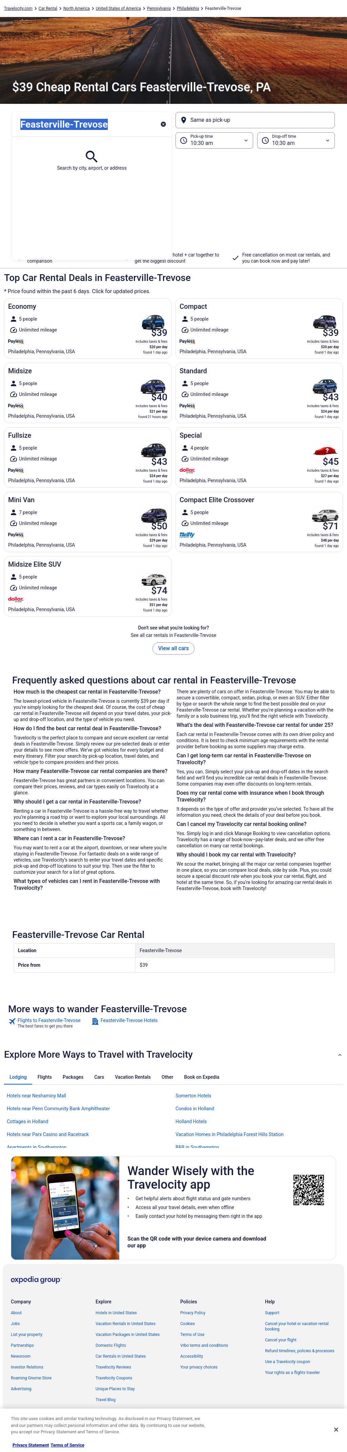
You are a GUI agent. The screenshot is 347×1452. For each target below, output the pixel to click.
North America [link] (76, 8)
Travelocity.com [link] (18, 8)
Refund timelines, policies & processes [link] (299, 1351)
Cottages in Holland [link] (27, 1121)
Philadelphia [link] (188, 8)
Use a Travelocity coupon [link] (287, 1361)
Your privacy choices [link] (199, 1367)
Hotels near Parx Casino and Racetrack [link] (48, 1134)
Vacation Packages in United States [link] (128, 1334)
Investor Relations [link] (27, 1367)
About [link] (16, 1312)
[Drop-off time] (296, 140)
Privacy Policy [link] (192, 1312)
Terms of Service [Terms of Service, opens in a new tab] (67, 1445)
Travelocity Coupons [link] (114, 1378)
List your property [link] (26, 1334)
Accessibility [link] (191, 1356)
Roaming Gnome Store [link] (31, 1378)
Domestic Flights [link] (111, 1345)
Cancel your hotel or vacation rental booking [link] (297, 1326)
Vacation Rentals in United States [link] (126, 1323)
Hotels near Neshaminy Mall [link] (36, 1095)
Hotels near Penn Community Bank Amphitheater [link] (58, 1108)
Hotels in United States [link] (116, 1312)
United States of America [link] (118, 8)
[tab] (18, 1077)
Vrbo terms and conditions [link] (204, 1345)
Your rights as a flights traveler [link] (292, 1372)
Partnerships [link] (22, 1345)
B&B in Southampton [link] (197, 1147)
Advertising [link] (21, 1389)
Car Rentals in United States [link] (121, 1356)
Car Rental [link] (48, 8)
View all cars (173, 648)
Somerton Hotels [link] (193, 1095)
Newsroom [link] (20, 1356)
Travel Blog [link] (106, 1399)
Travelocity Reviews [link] (113, 1367)
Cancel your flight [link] (281, 1340)
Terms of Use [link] (192, 1334)
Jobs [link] (15, 1323)
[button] (173, 204)
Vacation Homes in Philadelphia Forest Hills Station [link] (230, 1134)
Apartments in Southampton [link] (36, 1147)
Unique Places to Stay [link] (115, 1389)
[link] (49, 1023)
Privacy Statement (31, 1445)
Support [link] (272, 1312)
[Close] (336, 1429)
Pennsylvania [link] (159, 8)
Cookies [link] (187, 1323)
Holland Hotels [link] (191, 1121)
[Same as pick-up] (255, 120)
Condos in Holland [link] (195, 1108)
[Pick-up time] (214, 140)
